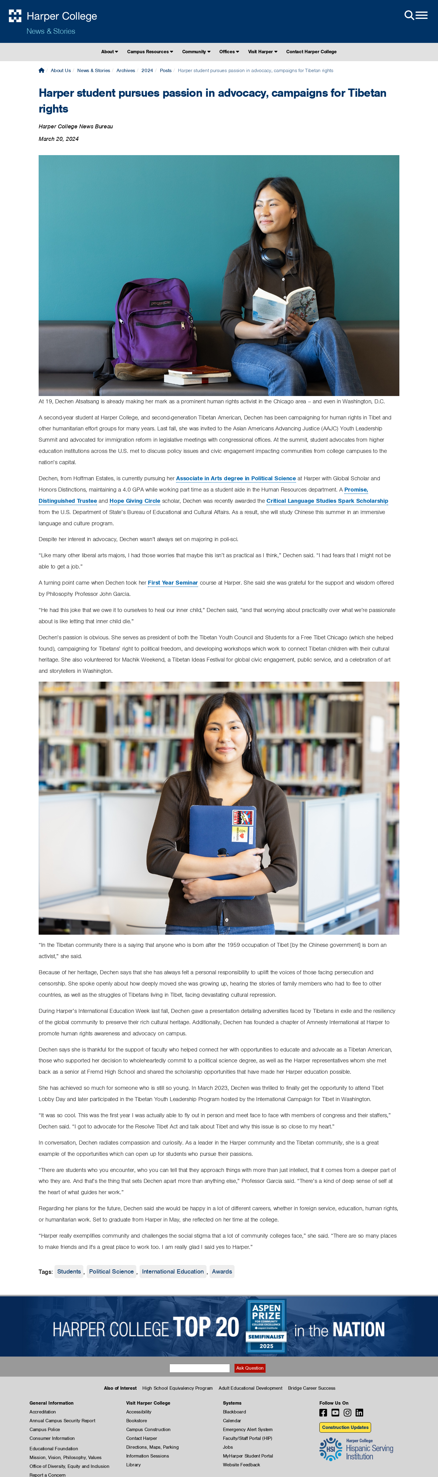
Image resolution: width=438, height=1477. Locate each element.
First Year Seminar (173, 582)
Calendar (232, 1421)
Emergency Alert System (248, 1430)
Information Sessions (147, 1456)
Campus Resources (150, 52)
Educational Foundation (54, 1449)
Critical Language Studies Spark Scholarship (327, 501)
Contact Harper (141, 1438)
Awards (222, 1272)
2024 (147, 70)
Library (133, 1465)
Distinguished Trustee (68, 501)
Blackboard (234, 1412)
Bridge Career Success (311, 1388)
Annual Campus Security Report (62, 1421)
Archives (125, 70)
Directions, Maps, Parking (152, 1447)
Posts (166, 70)
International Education (173, 1272)
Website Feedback (241, 1465)
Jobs (228, 1447)
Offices (229, 52)
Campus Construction (148, 1430)
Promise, (356, 489)
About (109, 52)
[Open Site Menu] (415, 15)
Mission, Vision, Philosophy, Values (66, 1457)
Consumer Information (52, 1438)
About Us (61, 70)
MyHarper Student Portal (248, 1456)
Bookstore (136, 1421)
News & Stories (50, 31)
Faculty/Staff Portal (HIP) (247, 1438)
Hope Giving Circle (134, 501)
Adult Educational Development (250, 1388)
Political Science (111, 1272)
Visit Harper (262, 52)
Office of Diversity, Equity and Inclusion (69, 1466)
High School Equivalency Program (177, 1388)
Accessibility (138, 1412)
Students (69, 1272)
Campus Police (45, 1430)
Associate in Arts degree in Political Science (236, 478)
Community (196, 52)
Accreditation (43, 1412)
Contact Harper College (311, 52)
